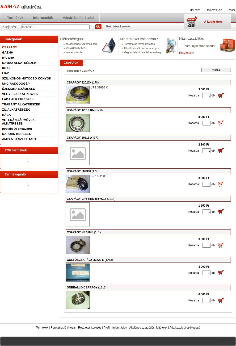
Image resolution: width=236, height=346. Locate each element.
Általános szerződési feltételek (148, 327)
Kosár (72, 327)
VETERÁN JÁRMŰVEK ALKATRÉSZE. (18, 121)
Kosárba (193, 95)
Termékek (42, 327)
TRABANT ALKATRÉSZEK (21, 104)
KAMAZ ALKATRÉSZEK (19, 63)
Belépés (195, 10)
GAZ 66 (7, 52)
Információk (119, 327)
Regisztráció (58, 327)
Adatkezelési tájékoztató (184, 327)
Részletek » (186, 52)
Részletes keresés (89, 327)
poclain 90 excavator (17, 128)
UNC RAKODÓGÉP (16, 83)
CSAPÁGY (9, 47)
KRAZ (6, 68)
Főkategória (72, 70)
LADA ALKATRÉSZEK (18, 99)
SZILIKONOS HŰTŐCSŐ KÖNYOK (26, 78)
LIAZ (5, 73)
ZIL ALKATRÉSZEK (16, 109)
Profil (107, 327)
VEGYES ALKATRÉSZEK (20, 94)
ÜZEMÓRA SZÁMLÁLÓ (18, 89)
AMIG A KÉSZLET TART (19, 139)
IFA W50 (8, 57)
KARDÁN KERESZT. (16, 134)
